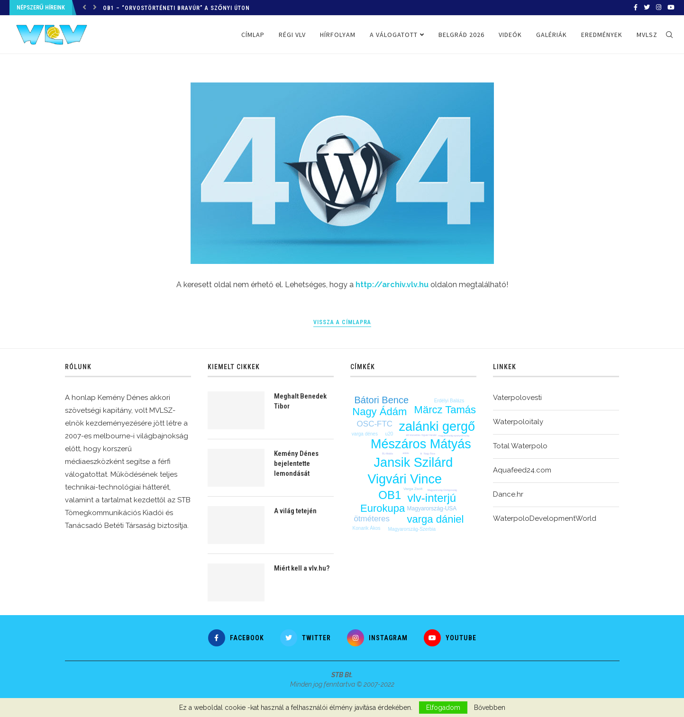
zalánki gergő (437, 426)
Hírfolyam (338, 34)
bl (421, 453)
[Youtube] (671, 7)
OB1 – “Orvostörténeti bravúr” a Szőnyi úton (176, 8)
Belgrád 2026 (461, 34)
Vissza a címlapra (342, 322)
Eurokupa (382, 508)
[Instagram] (658, 7)
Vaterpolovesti (517, 397)
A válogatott (394, 34)
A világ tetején (295, 511)
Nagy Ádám (379, 411)
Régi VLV (292, 34)
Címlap (252, 34)
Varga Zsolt (412, 489)
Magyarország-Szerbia (412, 529)
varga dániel (435, 519)
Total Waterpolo (520, 446)
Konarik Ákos (367, 528)
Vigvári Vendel (429, 435)
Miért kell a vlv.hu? (301, 568)
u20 (389, 433)
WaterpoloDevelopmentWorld (544, 518)
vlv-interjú (431, 497)
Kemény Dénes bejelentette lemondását (296, 463)
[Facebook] (636, 7)
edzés (406, 453)
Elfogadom (443, 707)
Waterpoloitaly (518, 421)
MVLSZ (647, 34)
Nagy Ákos (429, 453)
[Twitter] (647, 7)
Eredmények (601, 34)
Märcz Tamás (445, 410)
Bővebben (489, 707)
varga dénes (365, 433)
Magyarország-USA (432, 508)
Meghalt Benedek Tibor (300, 401)
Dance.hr (508, 494)
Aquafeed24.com (522, 470)
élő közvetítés (413, 435)
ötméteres (372, 518)
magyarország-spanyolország (453, 435)
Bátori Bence (382, 400)
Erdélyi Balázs (449, 400)
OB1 (389, 495)
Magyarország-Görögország (442, 490)
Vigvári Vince (404, 479)
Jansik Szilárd (413, 462)
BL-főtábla (387, 453)
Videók (510, 34)
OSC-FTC (375, 423)
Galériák (551, 34)
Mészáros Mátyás (421, 444)
